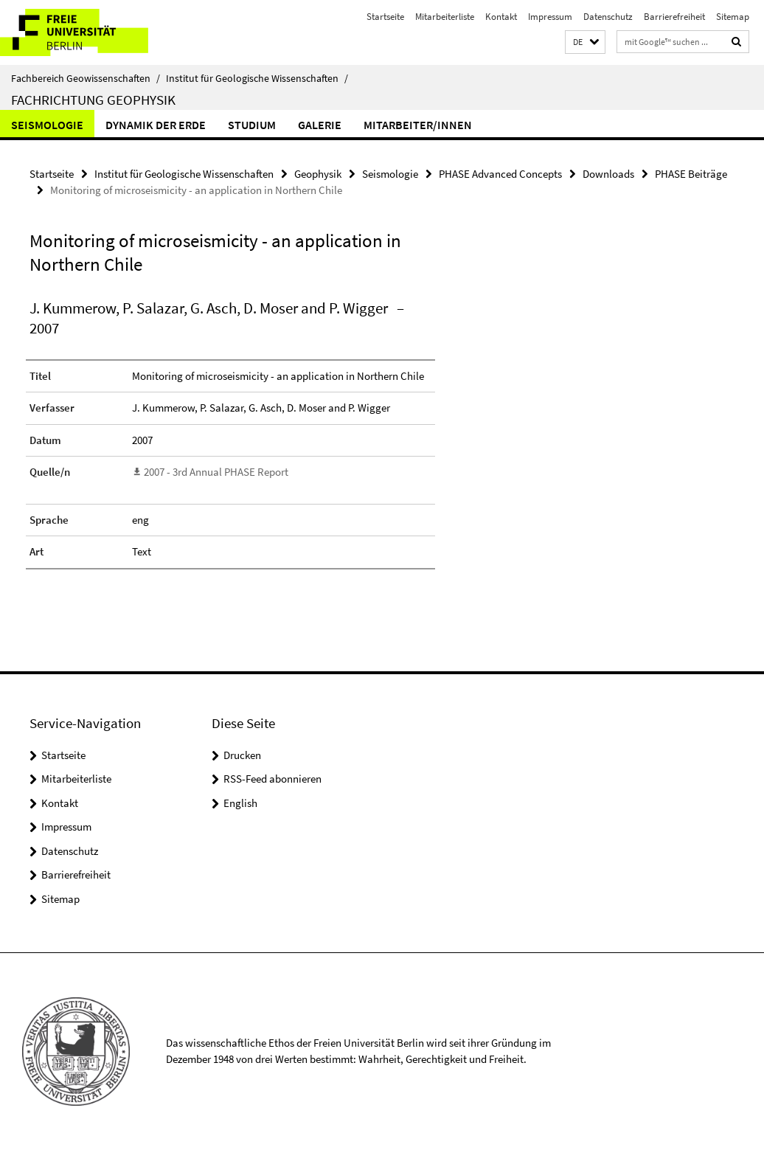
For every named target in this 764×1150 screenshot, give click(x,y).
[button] (585, 42)
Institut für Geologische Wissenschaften (257, 78)
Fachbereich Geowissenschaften (85, 78)
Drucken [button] (242, 755)
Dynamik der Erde (155, 124)
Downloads (608, 174)
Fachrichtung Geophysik (93, 99)
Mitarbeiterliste (444, 16)
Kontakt (501, 16)
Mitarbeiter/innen (418, 124)
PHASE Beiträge (691, 174)
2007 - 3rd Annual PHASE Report (216, 472)
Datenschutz (608, 16)
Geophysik (317, 174)
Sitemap (732, 16)
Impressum (550, 16)
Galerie (319, 124)
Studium (252, 124)
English (240, 803)
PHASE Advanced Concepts (500, 174)
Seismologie (47, 124)
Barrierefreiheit (674, 16)
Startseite (385, 16)
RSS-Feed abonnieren (272, 779)
